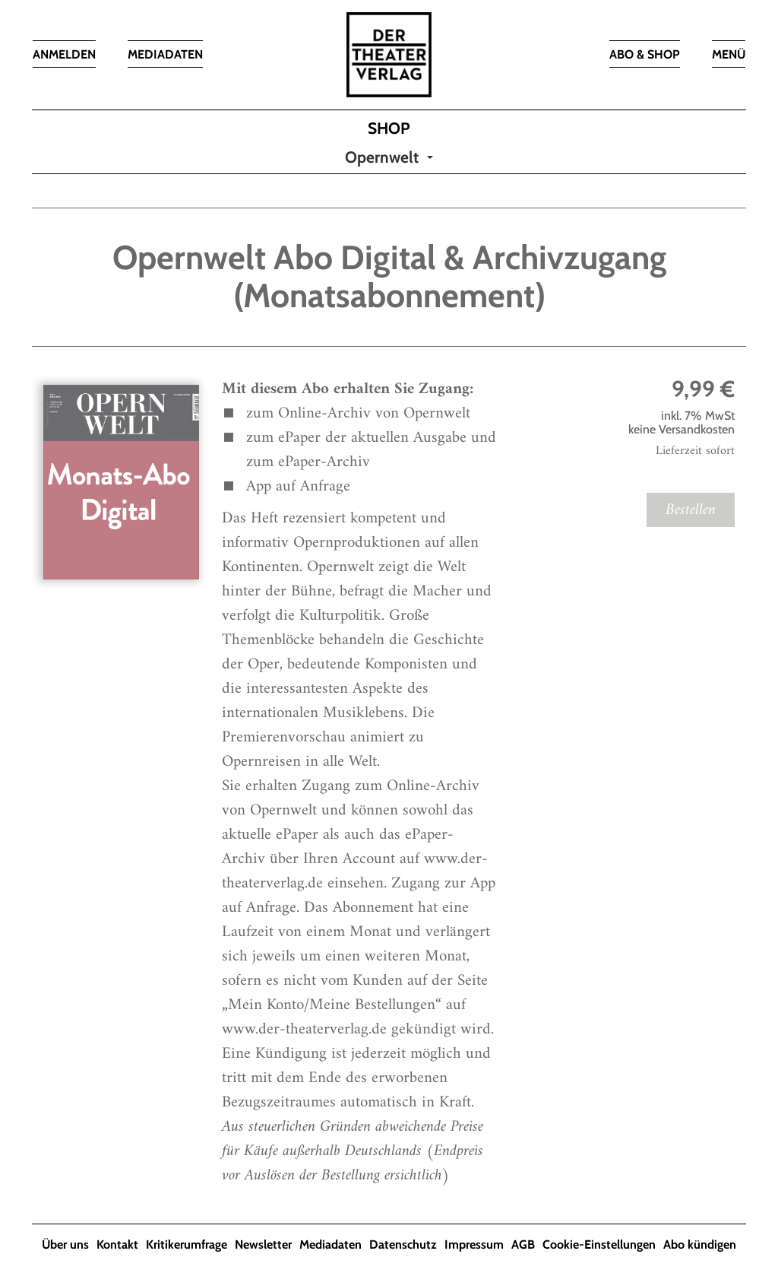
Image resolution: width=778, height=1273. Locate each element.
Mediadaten (330, 1244)
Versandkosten (697, 429)
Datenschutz (403, 1244)
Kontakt (117, 1244)
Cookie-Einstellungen (599, 1244)
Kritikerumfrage (186, 1244)
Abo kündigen (699, 1244)
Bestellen (691, 510)
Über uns (65, 1244)
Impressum (474, 1244)
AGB (523, 1244)
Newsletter (263, 1244)
